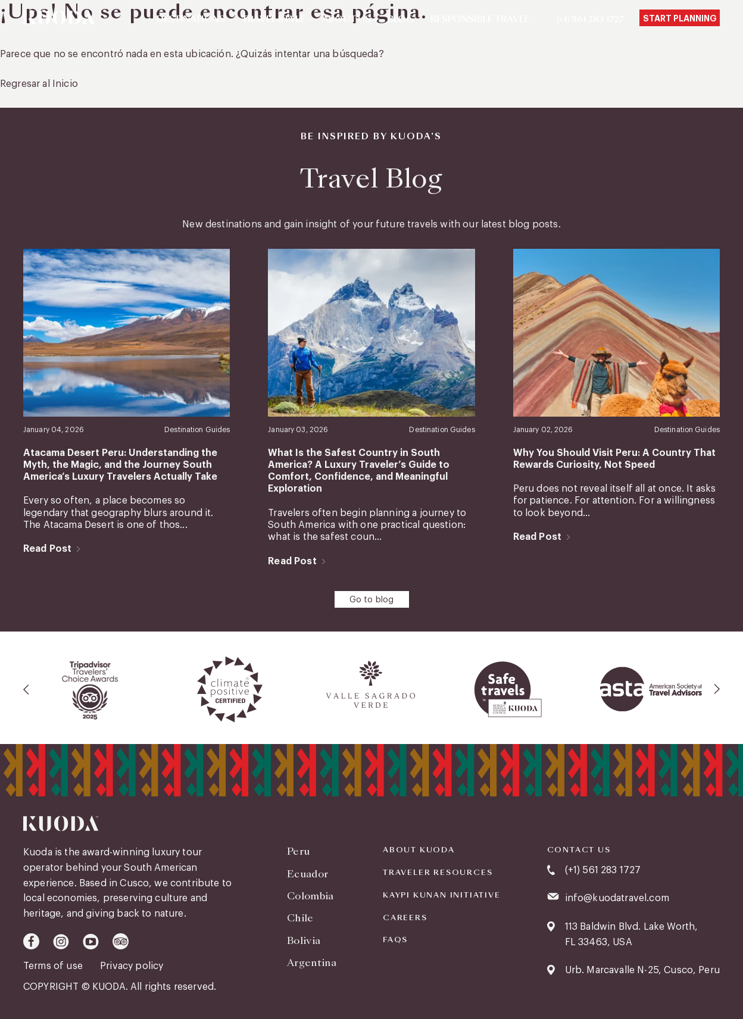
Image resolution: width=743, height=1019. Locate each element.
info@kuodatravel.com (617, 898)
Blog (401, 19)
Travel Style (273, 19)
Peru (298, 851)
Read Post (47, 549)
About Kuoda (419, 850)
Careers (405, 918)
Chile (300, 918)
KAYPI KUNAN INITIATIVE (442, 895)
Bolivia (303, 941)
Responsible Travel (479, 19)
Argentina (311, 963)
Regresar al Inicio (39, 84)
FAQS (395, 940)
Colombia (310, 896)
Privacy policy (131, 966)
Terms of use (54, 966)
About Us (346, 19)
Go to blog (371, 600)
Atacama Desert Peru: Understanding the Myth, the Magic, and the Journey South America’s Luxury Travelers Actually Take (120, 465)
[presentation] (27, 689)
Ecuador (307, 874)
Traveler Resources (437, 872)
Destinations (191, 19)
